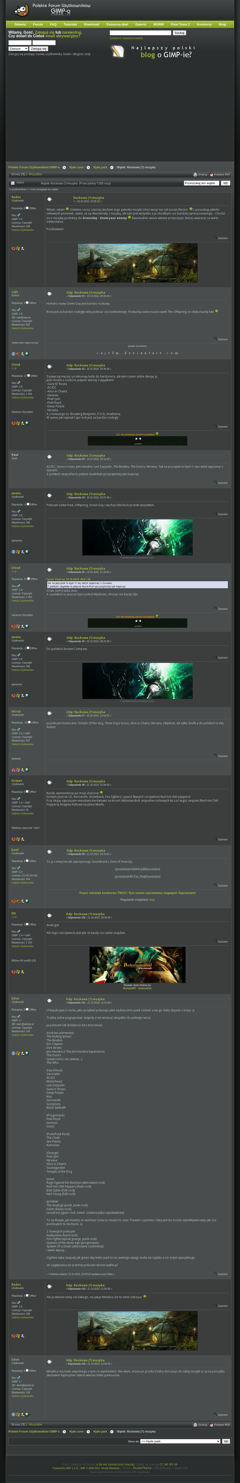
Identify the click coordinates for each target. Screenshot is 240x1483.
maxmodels (144, 988)
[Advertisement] (45, 114)
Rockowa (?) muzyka (88, 198)
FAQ (53, 24)
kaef (15, 850)
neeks (16, 493)
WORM (158, 24)
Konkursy (204, 24)
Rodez (16, 197)
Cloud (16, 365)
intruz (16, 711)
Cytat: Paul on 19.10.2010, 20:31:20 (68, 579)
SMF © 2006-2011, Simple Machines (100, 1468)
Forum (38, 24)
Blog (222, 24)
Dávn (15, 998)
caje (15, 292)
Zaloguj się (44, 32)
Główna (20, 24)
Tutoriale (70, 24)
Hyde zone (76, 167)
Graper (17, 781)
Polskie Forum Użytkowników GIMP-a (34, 167)
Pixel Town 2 (180, 24)
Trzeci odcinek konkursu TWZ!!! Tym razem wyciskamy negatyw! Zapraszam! (137, 893)
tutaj (152, 899)
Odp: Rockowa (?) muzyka (85, 292)
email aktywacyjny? (62, 36)
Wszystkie (35, 174)
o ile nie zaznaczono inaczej (115, 1464)
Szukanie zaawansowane (126, 38)
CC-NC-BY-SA (169, 1464)
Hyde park (100, 167)
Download (91, 24)
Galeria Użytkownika (22, 230)
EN (14, 913)
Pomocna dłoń (117, 24)
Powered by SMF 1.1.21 (65, 1468)
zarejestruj (71, 32)
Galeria (140, 24)
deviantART (129, 988)
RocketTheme (142, 1468)
